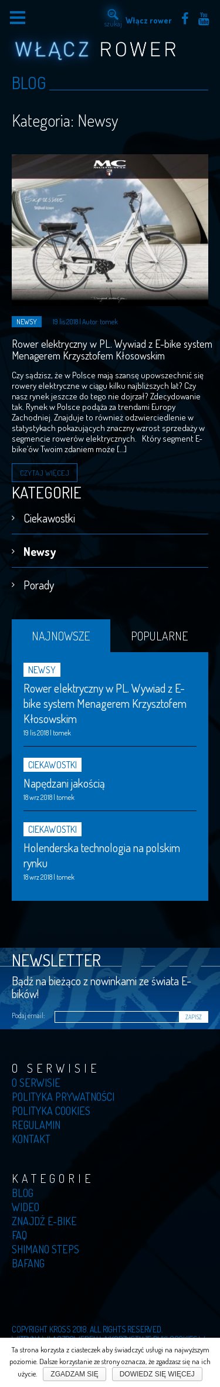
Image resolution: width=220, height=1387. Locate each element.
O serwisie (36, 1082)
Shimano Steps (45, 1249)
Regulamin (36, 1124)
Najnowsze (61, 635)
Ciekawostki (49, 517)
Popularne (159, 635)
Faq (19, 1235)
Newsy (39, 551)
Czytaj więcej (44, 472)
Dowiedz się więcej (157, 1374)
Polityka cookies (51, 1110)
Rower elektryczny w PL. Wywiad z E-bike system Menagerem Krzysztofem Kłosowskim (112, 349)
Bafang (28, 1263)
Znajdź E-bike (44, 1221)
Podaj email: (28, 1015)
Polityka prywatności (63, 1096)
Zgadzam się (74, 1374)
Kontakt (31, 1138)
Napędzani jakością (64, 783)
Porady (38, 584)
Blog (22, 1192)
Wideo (25, 1207)
